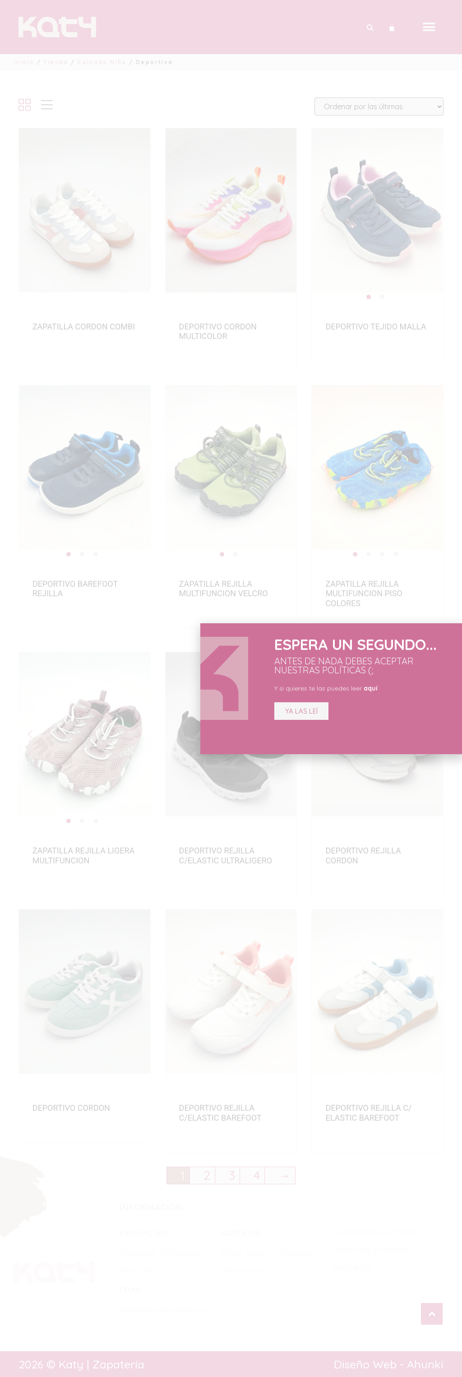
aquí (371, 688)
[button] (301, 711)
